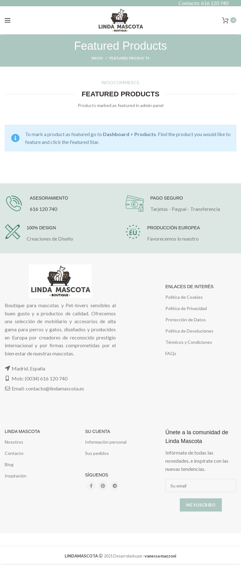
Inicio (97, 58)
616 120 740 (43, 209)
